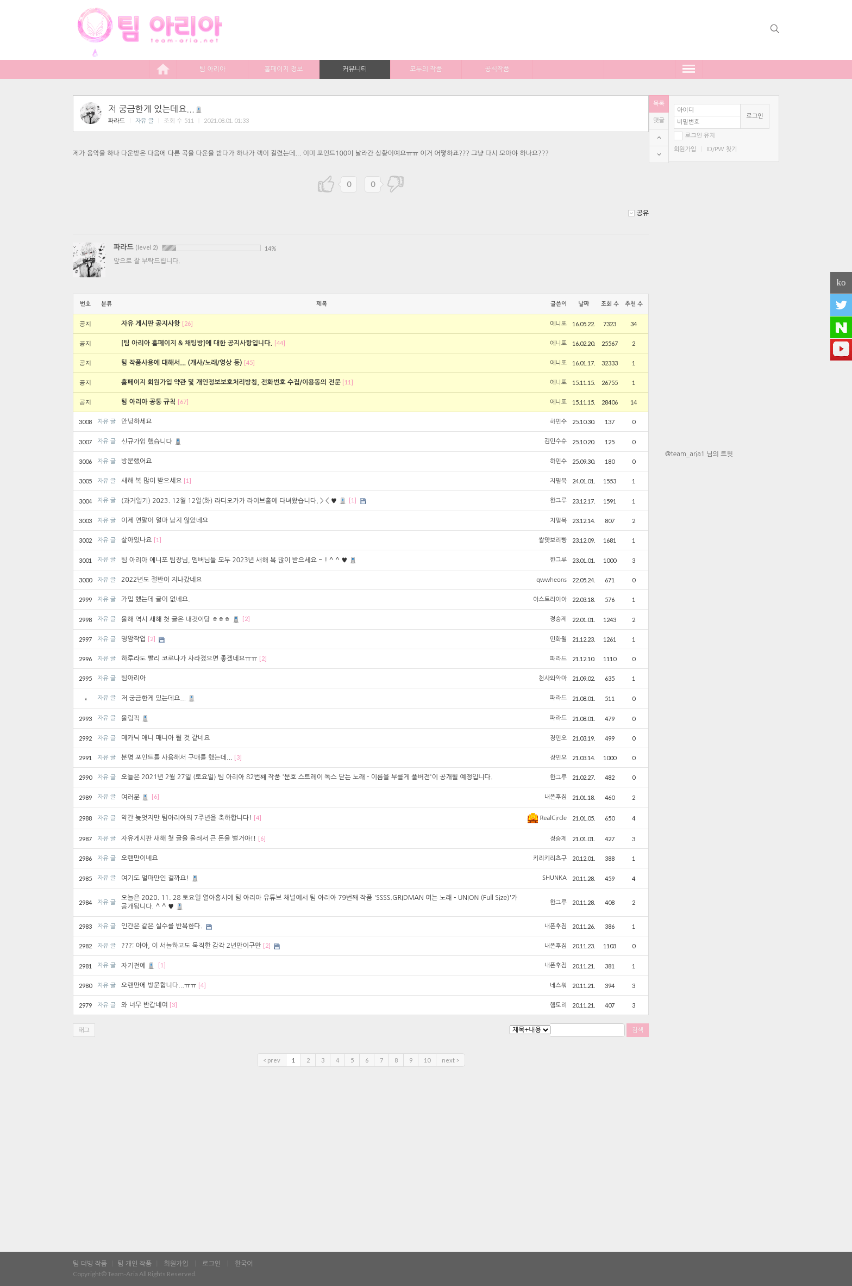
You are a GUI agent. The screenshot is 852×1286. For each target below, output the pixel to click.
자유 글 (144, 121)
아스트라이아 (550, 599)
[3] (238, 757)
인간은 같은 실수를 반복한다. (161, 926)
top (658, 137)
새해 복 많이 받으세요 (151, 480)
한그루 (558, 501)
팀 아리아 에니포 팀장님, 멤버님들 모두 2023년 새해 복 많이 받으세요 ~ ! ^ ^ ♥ (239, 560)
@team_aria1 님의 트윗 (699, 454)
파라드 (116, 121)
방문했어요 (136, 461)
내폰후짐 (555, 797)
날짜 (583, 304)
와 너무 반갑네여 (144, 1005)
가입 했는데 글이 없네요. (155, 599)
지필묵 (558, 481)
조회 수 (610, 304)
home (163, 69)
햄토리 (558, 1005)
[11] (347, 382)
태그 (84, 1030)
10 (427, 1060)
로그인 (755, 116)
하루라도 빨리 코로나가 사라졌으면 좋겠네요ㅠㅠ (189, 658)
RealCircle (547, 818)
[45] (249, 362)
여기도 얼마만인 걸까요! (160, 878)
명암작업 (133, 639)
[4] (257, 817)
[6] (155, 796)
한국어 (244, 1263)
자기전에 (138, 965)
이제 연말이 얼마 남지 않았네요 (164, 520)
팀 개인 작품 (134, 1263)
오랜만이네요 (139, 858)
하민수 (558, 422)
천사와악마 (552, 678)
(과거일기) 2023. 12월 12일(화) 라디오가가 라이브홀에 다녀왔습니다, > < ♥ (234, 501)
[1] (187, 480)
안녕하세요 (136, 421)
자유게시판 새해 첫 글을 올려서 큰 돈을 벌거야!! (188, 838)
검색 (637, 1030)
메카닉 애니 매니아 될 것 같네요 (165, 738)
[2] (246, 619)
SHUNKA (554, 878)
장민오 (558, 738)
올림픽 (135, 718)
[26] (187, 323)
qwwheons (551, 580)
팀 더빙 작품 (90, 1263)
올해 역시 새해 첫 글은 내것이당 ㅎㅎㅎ (181, 619)
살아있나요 (136, 540)
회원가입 (685, 149)
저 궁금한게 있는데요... (155, 108)
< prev (271, 1060)
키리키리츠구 (550, 858)
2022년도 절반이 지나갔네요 (161, 579)
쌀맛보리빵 (552, 540)
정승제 (558, 619)
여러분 (135, 797)
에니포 (558, 324)
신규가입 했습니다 (152, 441)
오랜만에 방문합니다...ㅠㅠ (158, 985)
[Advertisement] (722, 638)
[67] (183, 401)
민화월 (558, 639)
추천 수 (634, 304)
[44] (279, 342)
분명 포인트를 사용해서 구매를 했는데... (177, 757)
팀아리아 (133, 678)
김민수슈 (555, 441)
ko (841, 282)
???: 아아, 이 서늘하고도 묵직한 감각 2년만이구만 (191, 945)
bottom (658, 154)
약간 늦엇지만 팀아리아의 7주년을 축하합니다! (186, 818)
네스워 (558, 986)
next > (450, 1060)
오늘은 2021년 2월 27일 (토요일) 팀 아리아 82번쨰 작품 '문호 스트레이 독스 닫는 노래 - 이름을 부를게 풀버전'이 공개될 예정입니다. (306, 777)
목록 (659, 104)
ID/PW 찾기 (721, 149)
